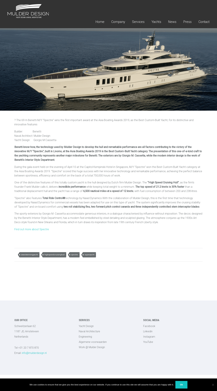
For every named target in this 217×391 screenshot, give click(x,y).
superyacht (89, 255)
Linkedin (147, 331)
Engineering (85, 336)
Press (187, 22)
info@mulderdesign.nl (30, 353)
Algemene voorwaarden (93, 342)
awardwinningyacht (29, 255)
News (172, 22)
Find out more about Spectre (31, 229)
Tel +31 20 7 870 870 (26, 347)
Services (138, 22)
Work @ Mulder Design (92, 347)
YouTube (148, 342)
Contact (204, 22)
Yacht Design (86, 326)
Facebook (149, 326)
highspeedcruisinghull (54, 255)
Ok (181, 384)
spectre (74, 255)
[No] (213, 384)
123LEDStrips (151, 353)
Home (99, 22)
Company (118, 22)
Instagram (149, 336)
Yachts (156, 22)
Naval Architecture (89, 331)
